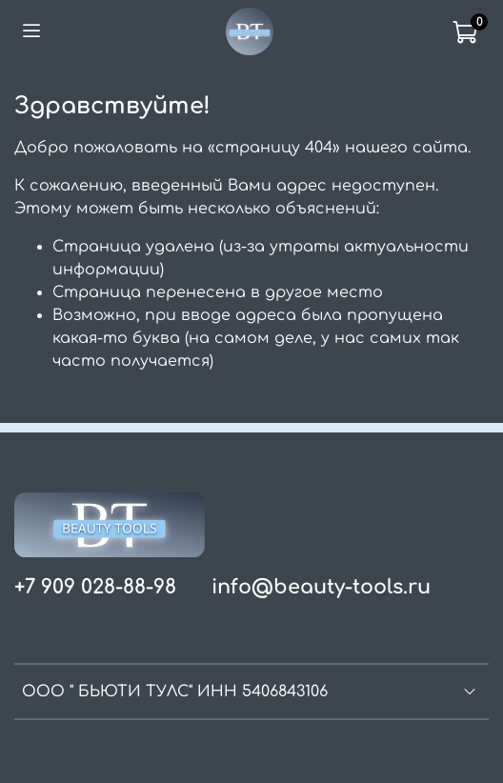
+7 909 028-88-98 (95, 587)
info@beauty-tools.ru (321, 587)
